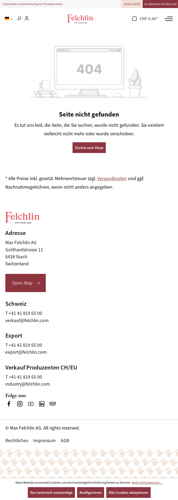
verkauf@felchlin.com (27, 320)
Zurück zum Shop (89, 147)
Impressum (44, 440)
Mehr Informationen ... (147, 482)
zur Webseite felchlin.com (160, 4)
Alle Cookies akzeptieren (128, 492)
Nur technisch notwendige (51, 492)
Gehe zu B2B (132, 4)
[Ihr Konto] (26, 18)
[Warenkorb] (145, 18)
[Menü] (168, 19)
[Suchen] (19, 18)
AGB (65, 440)
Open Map (22, 283)
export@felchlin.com (26, 352)
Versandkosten (112, 178)
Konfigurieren (90, 492)
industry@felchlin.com (27, 384)
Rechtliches (16, 440)
